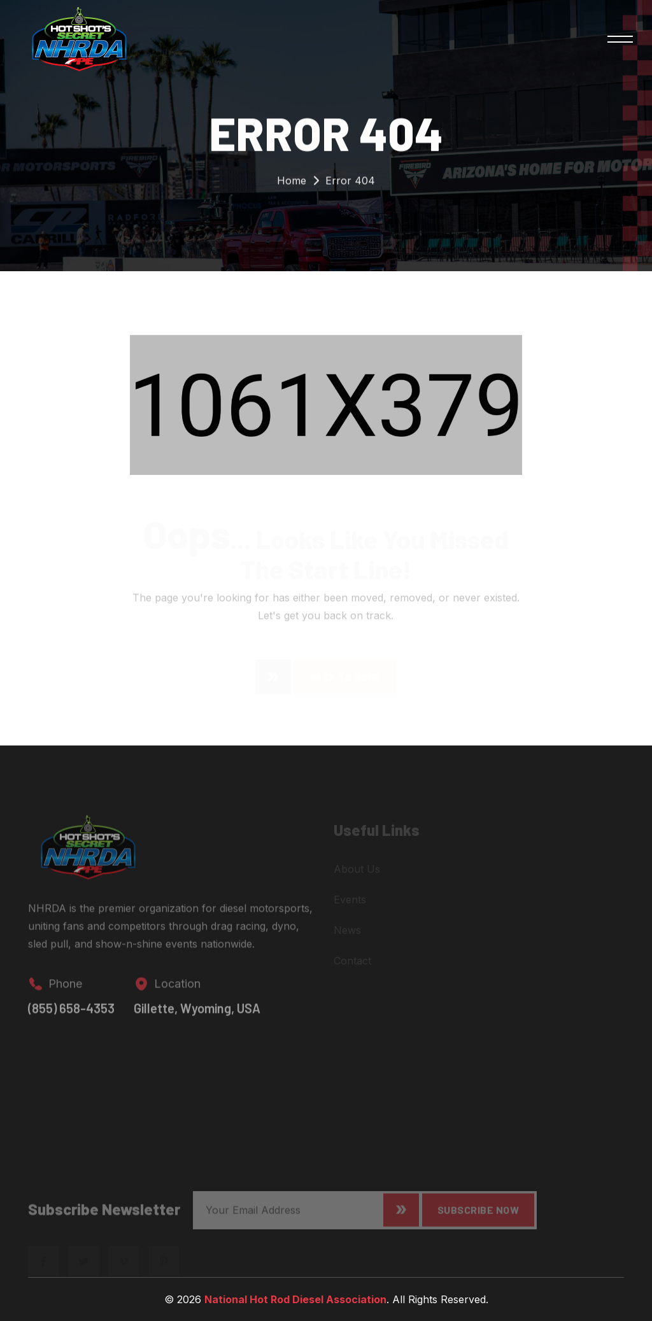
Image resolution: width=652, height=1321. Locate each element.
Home (291, 182)
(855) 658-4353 (71, 1014)
